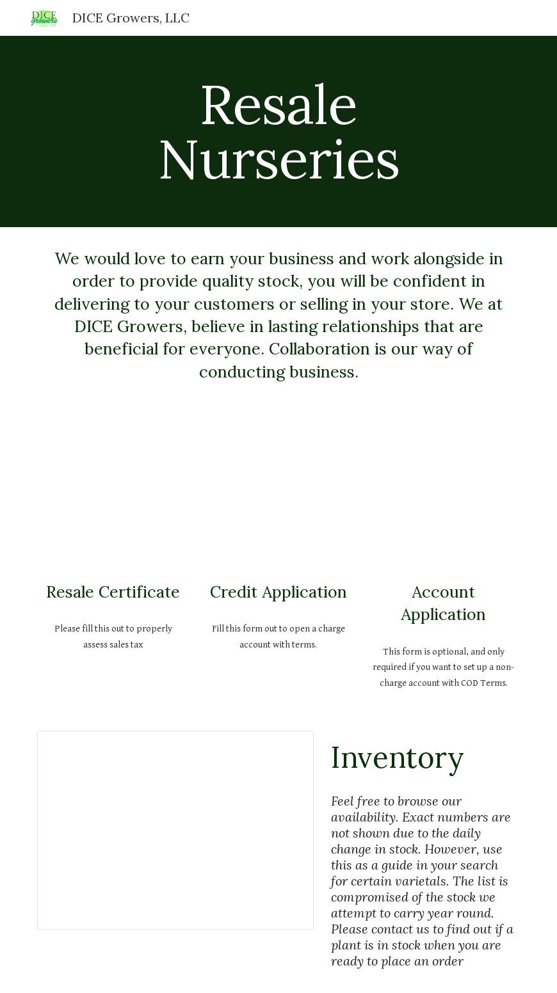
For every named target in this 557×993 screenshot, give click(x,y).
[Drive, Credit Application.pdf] (278, 495)
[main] (279, 131)
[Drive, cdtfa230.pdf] (113, 495)
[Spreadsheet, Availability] (175, 830)
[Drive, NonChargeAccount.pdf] (444, 495)
